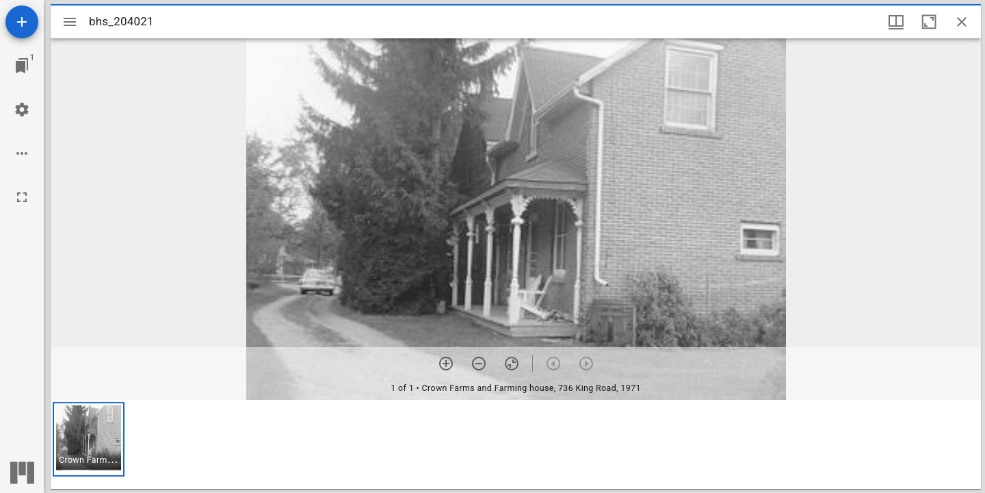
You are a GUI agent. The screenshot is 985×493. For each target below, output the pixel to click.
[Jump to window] (21, 65)
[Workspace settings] (21, 109)
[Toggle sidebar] (69, 21)
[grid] (516, 444)
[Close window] (961, 21)
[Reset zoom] (511, 363)
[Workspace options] (21, 153)
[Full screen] (21, 197)
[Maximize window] (928, 21)
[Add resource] (21, 21)
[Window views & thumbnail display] (896, 21)
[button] (88, 439)
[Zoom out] (478, 363)
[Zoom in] (446, 363)
